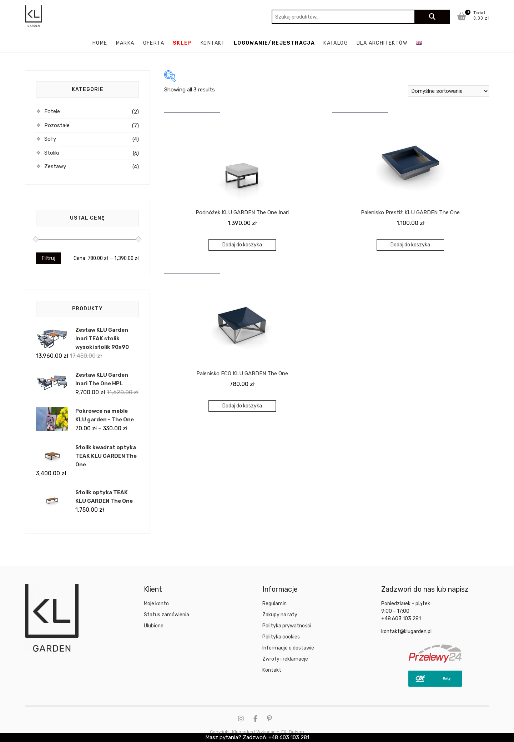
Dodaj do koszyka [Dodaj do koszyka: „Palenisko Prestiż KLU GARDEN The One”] (410, 245)
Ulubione (153, 626)
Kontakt (213, 43)
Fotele (52, 111)
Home (99, 43)
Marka (125, 43)
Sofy (50, 139)
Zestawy (55, 166)
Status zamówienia (166, 615)
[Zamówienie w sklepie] (448, 91)
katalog (335, 43)
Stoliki (51, 153)
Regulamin (274, 604)
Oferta (153, 43)
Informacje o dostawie (288, 648)
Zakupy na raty (279, 615)
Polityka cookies (281, 637)
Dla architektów (382, 43)
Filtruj (48, 258)
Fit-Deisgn (292, 732)
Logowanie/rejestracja (274, 43)
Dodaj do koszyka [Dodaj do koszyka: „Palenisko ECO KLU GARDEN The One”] (242, 406)
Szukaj (432, 17)
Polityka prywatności (286, 626)
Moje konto (156, 604)
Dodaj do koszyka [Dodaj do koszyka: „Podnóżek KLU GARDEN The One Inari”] (242, 245)
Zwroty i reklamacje (285, 659)
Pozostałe (57, 125)
